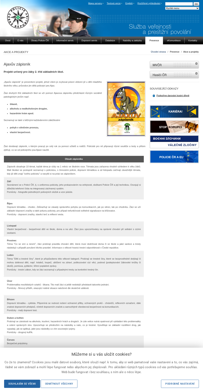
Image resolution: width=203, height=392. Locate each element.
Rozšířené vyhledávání (148, 3)
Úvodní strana (158, 52)
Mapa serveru (95, 3)
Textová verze (114, 3)
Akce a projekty (191, 52)
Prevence (174, 52)
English (129, 3)
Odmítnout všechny (59, 383)
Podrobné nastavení (180, 383)
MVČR (174, 65)
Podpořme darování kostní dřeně (173, 95)
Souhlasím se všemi (22, 383)
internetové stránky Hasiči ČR (174, 74)
